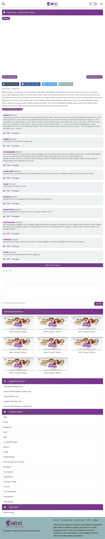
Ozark (5, 452)
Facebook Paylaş (30, 84)
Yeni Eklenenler (66, 520)
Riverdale (7, 467)
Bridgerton (7, 427)
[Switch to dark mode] (93, 4)
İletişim (96, 520)
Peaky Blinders (9, 457)
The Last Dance (9, 492)
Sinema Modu (10, 84)
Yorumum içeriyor (14, 303)
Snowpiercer (8, 472)
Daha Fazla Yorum (52, 265)
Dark (5, 432)
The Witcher (8, 497)
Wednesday (8, 502)
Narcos (6, 447)
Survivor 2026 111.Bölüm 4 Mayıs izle (17, 391)
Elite (5, 437)
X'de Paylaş (49, 84)
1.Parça (6, 18)
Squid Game (8, 477)
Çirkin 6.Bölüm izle (10, 396)
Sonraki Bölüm (94, 77)
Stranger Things (9, 482)
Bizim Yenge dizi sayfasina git (12, 109)
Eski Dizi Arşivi (8, 512)
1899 (5, 417)
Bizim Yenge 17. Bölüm (27, 12)
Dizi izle (56, 520)
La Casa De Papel (10, 442)
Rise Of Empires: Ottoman (13, 462)
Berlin (5, 422)
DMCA (88, 520)
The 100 (6, 487)
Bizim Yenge (12, 12)
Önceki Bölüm (9, 77)
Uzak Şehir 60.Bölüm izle (13, 386)
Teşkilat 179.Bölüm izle (12, 401)
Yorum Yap (66, 84)
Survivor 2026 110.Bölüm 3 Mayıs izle (17, 406)
